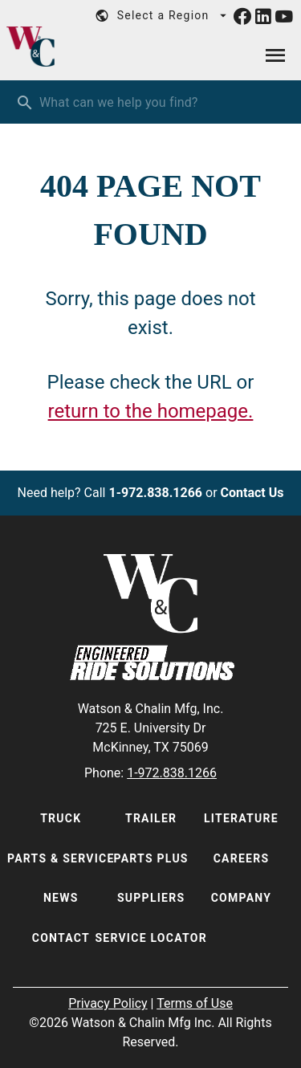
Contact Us (252, 492)
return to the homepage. (151, 411)
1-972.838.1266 (155, 492)
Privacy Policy (108, 1003)
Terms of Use (195, 1003)
